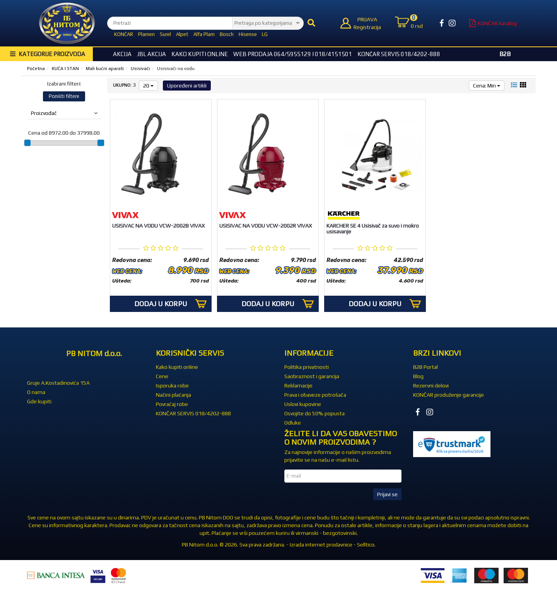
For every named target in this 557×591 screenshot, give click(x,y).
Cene (162, 376)
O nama (36, 392)
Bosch (227, 34)
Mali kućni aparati (105, 68)
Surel (165, 34)
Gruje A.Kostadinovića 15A (58, 383)
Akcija (122, 54)
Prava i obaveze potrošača (315, 395)
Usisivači (140, 68)
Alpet (182, 34)
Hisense (248, 34)
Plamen (146, 34)
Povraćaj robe (172, 404)
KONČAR (123, 34)
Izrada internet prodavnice (321, 544)
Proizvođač (64, 113)
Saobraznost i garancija (311, 376)
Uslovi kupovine (302, 404)
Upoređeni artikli (187, 85)
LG (265, 34)
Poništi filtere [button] (64, 96)
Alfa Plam (204, 34)
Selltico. (366, 544)
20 (148, 85)
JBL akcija (151, 54)
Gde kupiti (39, 401)
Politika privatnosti (306, 367)
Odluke (292, 423)
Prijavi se (387, 494)
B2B (505, 54)
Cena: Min (486, 85)
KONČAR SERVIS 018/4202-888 (398, 54)
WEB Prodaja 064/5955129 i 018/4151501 (292, 54)
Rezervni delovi (431, 385)
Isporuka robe (172, 385)
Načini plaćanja (173, 395)
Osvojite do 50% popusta (314, 413)
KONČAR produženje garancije (448, 395)
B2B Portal (425, 367)
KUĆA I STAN (65, 68)
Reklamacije (298, 385)
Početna (36, 68)
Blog (418, 376)
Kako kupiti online (199, 54)
